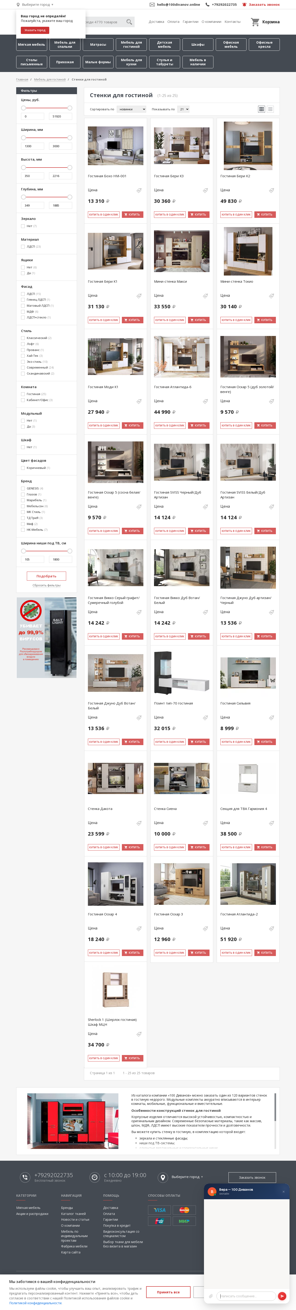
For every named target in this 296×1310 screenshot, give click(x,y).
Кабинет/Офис (39, 400)
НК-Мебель (37, 530)
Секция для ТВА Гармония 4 (243, 808)
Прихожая (65, 62)
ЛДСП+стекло (39, 317)
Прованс (35, 350)
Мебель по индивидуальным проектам (74, 1236)
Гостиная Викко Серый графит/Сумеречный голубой (114, 600)
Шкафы (197, 44)
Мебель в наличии (198, 62)
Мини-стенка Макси (170, 281)
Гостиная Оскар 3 (168, 914)
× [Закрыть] (283, 1191)
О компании (211, 21)
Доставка (156, 21)
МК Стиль (36, 512)
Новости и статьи (75, 1219)
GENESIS (35, 488)
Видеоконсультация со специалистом (121, 1233)
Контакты (232, 21)
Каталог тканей (73, 1213)
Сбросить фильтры (47, 585)
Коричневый (38, 468)
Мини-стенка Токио (236, 281)
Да (31, 273)
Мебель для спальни (64, 44)
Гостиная (36, 394)
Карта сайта (70, 1252)
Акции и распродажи (32, 1213)
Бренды (67, 1207)
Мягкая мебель (31, 44)
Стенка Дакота (100, 808)
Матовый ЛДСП (40, 306)
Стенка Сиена (165, 808)
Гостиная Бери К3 (169, 176)
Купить (134, 214)
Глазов (34, 494)
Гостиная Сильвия (235, 703)
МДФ (32, 312)
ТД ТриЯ (35, 518)
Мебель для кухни (131, 62)
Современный (40, 367)
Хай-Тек (35, 356)
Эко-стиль (37, 362)
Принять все (168, 1292)
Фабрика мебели (74, 1246)
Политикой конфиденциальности (35, 1303)
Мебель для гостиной (131, 44)
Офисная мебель (231, 44)
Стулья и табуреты (164, 62)
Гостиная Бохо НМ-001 (107, 176)
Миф (32, 524)
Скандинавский (40, 373)
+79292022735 (224, 4)
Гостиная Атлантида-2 (239, 914)
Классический (39, 338)
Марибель (36, 500)
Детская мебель (164, 44)
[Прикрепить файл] (211, 1296)
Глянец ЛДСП (38, 300)
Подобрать (46, 576)
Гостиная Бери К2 (235, 176)
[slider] (23, 108)
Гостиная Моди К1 (103, 386)
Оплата (173, 21)
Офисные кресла (264, 44)
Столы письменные (32, 62)
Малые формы (98, 62)
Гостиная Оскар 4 (102, 914)
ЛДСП (34, 247)
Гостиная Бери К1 (103, 281)
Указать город (35, 30)
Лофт (33, 344)
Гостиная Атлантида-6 (172, 386)
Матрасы (98, 44)
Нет (32, 226)
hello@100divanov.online (178, 4)
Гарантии (190, 21)
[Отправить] (282, 1296)
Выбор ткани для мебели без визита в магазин (123, 1244)
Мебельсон (37, 506)
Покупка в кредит (117, 1225)
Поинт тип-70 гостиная (173, 703)
